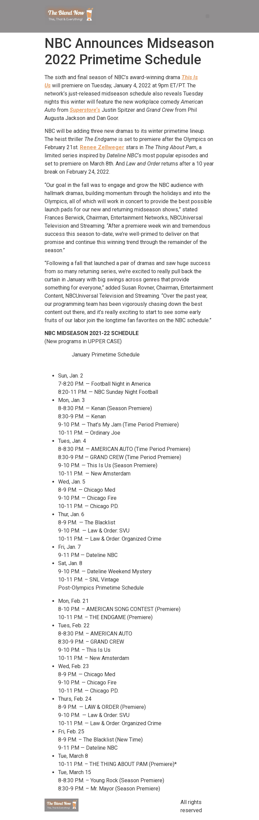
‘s (85, 110)
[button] (207, 16)
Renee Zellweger (102, 147)
